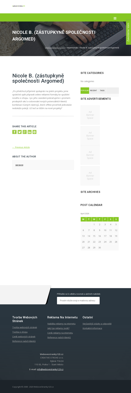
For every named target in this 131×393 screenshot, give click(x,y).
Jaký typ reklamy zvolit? (58, 328)
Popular (85, 91)
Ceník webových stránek (23, 336)
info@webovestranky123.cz (50, 369)
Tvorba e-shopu (20, 332)
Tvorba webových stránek (24, 327)
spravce (19, 164)
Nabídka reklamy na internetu (61, 323)
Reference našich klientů (24, 341)
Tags (102, 91)
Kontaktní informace (92, 328)
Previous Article (21, 147)
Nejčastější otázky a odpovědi (97, 323)
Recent (93, 91)
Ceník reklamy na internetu (60, 332)
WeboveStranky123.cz (55, 47)
